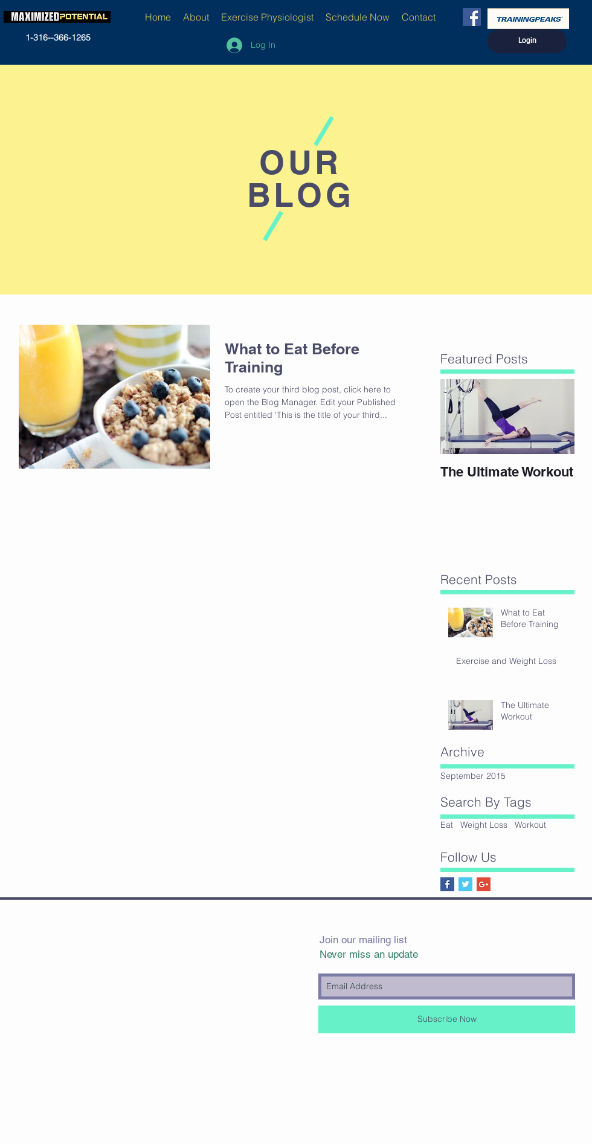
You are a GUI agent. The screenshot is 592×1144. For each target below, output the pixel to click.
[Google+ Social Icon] (484, 884)
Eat (446, 824)
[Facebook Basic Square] (447, 884)
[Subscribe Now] (446, 1019)
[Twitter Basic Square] (465, 884)
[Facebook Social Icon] (472, 17)
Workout (530, 824)
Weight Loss (483, 824)
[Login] (527, 41)
